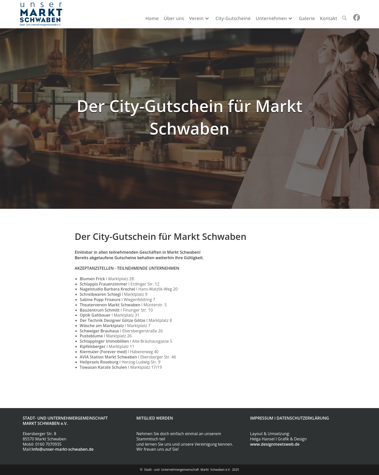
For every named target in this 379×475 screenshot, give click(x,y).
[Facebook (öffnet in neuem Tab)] (356, 17)
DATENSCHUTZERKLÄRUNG (303, 418)
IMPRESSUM (261, 418)
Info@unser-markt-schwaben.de (63, 449)
